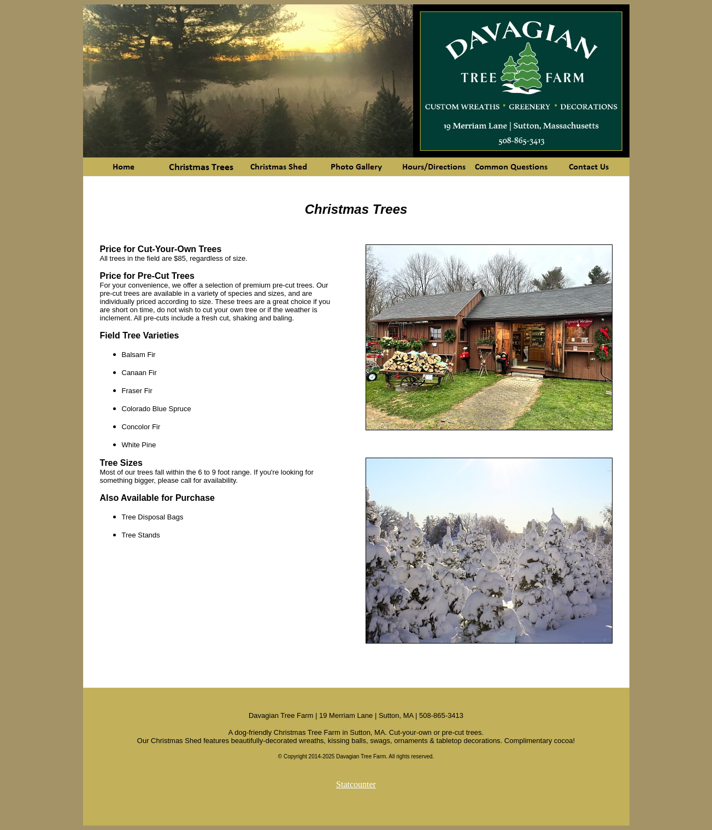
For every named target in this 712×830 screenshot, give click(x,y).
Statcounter (356, 784)
